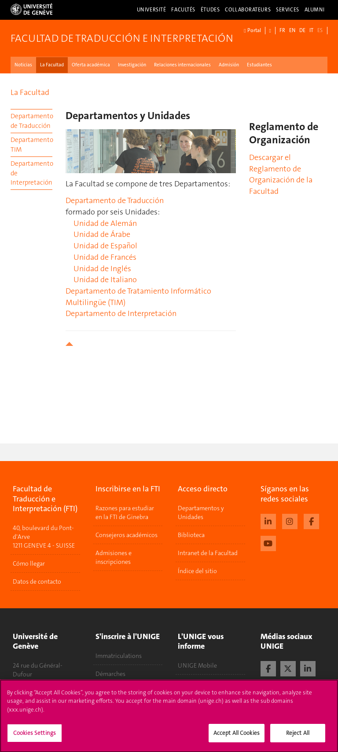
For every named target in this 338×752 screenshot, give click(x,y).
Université (151, 9)
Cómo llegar (29, 563)
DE (302, 30)
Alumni (315, 9)
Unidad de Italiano (105, 279)
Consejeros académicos (127, 535)
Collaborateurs (248, 9)
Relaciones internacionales (182, 65)
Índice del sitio (197, 571)
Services (287, 9)
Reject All (297, 737)
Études (210, 9)
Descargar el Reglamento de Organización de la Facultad (280, 174)
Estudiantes (259, 65)
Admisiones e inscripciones (114, 557)
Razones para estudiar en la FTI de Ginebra (125, 512)
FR (282, 30)
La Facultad (52, 65)
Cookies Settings (34, 737)
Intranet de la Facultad (208, 553)
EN (292, 30)
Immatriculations (119, 656)
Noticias (23, 65)
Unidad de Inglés (102, 268)
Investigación (132, 65)
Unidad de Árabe (101, 234)
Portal (252, 30)
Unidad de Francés (104, 257)
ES (320, 30)
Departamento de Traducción (31, 121)
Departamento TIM (31, 144)
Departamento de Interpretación (31, 173)
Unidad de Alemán (105, 223)
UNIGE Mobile (197, 665)
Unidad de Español (105, 245)
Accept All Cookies (236, 737)
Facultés (183, 9)
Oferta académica (91, 65)
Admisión (229, 65)
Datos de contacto (37, 581)
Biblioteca (191, 535)
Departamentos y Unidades (201, 512)
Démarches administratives (116, 678)
